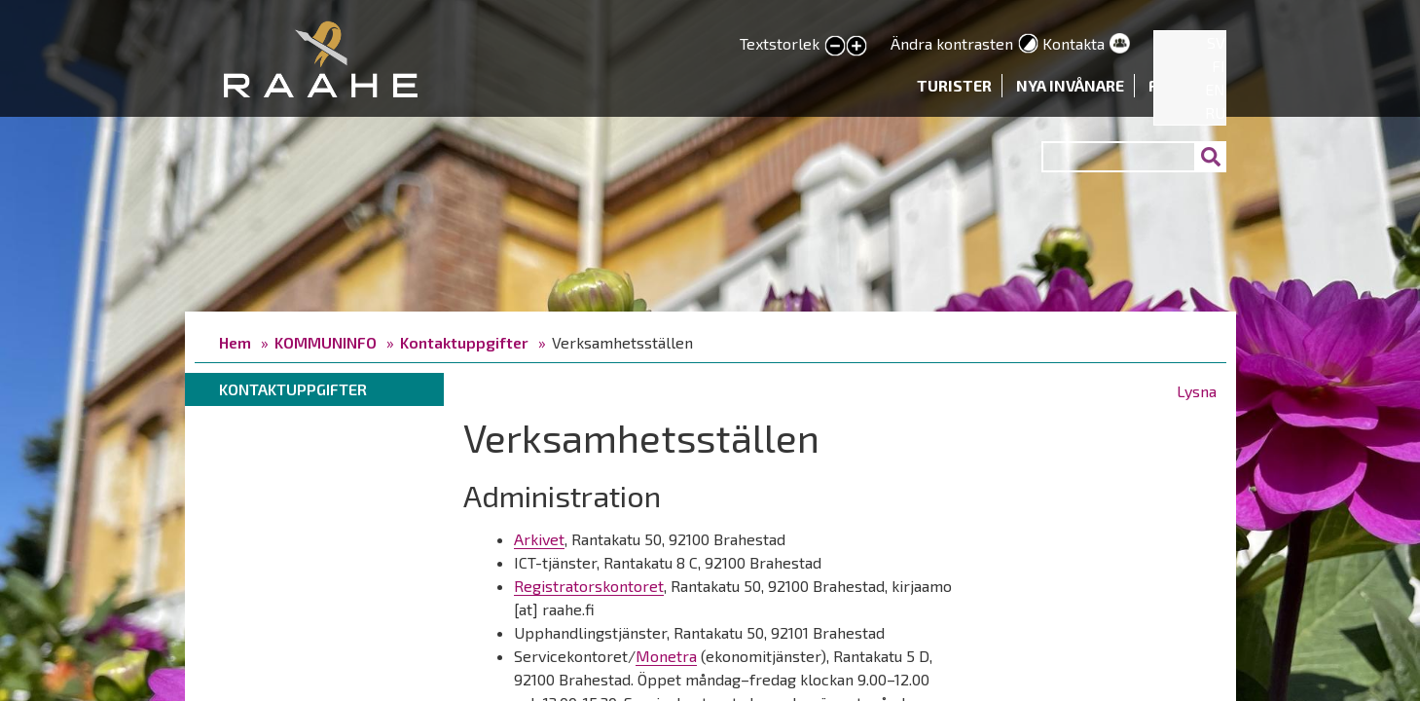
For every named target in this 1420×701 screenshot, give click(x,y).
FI (1218, 65)
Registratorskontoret (589, 585)
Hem (235, 342)
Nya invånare (1070, 85)
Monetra (666, 655)
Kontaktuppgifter (464, 342)
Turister (954, 85)
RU (1215, 112)
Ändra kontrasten (952, 43)
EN (1215, 89)
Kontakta (1073, 43)
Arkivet (539, 539)
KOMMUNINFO (325, 342)
